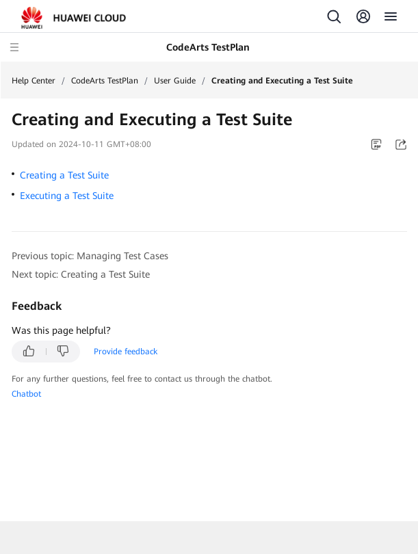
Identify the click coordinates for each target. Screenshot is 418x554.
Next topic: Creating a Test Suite (81, 274)
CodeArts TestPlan (104, 80)
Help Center (33, 80)
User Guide (175, 80)
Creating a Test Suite (64, 175)
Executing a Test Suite (67, 195)
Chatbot (26, 394)
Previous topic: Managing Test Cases (90, 255)
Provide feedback (125, 351)
